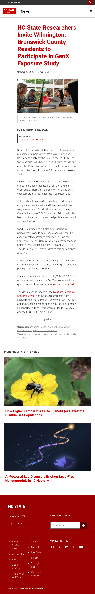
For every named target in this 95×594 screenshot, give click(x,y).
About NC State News (16, 545)
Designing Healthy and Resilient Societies (49, 327)
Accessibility (18, 554)
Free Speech (37, 552)
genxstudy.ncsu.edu (64, 284)
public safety (69, 334)
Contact (35, 547)
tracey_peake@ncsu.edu (31, 139)
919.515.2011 (15, 523)
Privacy (34, 557)
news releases (55, 334)
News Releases (24, 330)
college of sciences (32, 334)
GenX (45, 334)
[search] (90, 2)
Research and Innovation (45, 330)
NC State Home (14, 2)
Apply (15, 559)
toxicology (22, 337)
